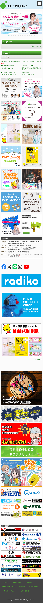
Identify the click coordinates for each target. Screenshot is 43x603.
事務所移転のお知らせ (7, 65)
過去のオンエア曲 (36, 46)
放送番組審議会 (17, 582)
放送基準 (29, 582)
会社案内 (5, 582)
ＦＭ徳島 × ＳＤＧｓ (7, 68)
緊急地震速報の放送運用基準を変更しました (31, 69)
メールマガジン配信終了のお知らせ (31, 62)
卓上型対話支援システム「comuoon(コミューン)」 (8, 73)
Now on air (6, 53)
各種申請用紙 (33, 587)
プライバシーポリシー (9, 591)
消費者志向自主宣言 (8, 587)
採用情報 (22, 587)
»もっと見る (38, 359)
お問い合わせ (25, 591)
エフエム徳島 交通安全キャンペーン (27, 73)
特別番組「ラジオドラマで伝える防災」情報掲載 (21, 258)
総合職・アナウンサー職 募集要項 (10, 61)
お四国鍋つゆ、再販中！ (28, 65)
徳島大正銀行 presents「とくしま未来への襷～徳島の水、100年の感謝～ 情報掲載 (25, 255)
